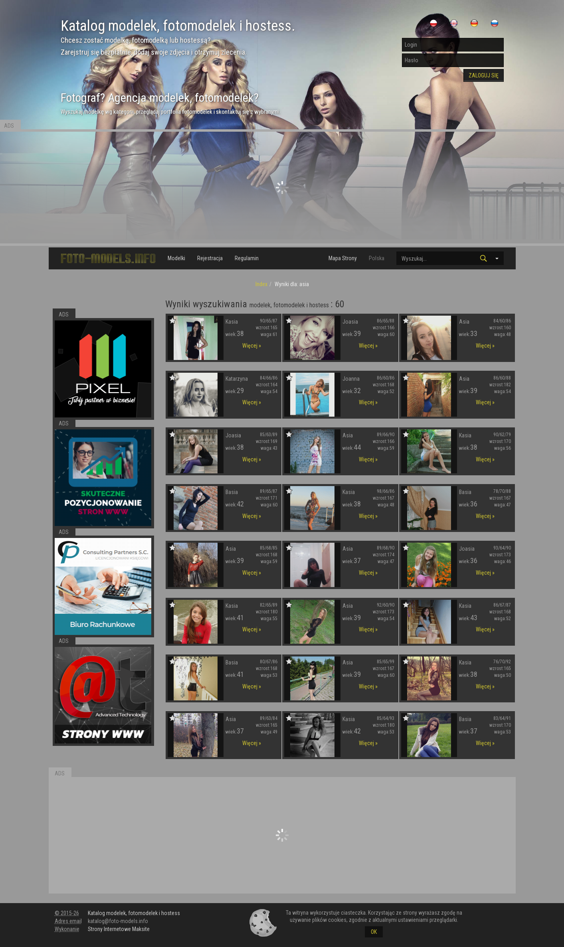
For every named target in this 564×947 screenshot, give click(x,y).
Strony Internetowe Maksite (119, 929)
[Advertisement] (282, 187)
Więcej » (251, 345)
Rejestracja (210, 258)
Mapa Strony (343, 258)
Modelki (176, 258)
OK (374, 932)
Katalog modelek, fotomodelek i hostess (134, 913)
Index (261, 284)
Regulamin (247, 258)
